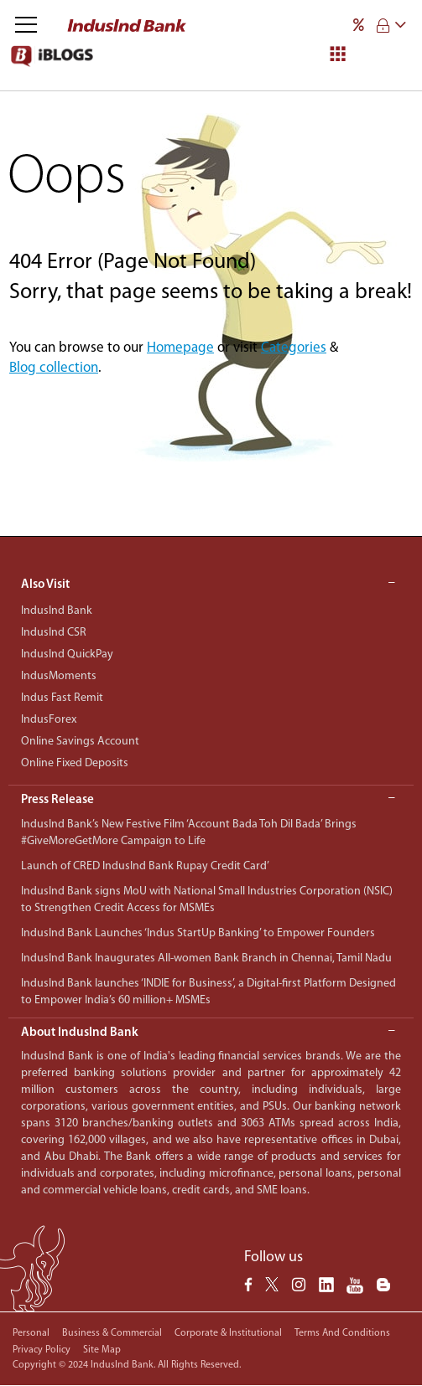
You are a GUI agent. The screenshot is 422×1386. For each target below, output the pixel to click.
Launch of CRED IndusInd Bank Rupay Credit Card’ (145, 866)
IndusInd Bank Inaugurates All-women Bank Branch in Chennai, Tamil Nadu (206, 958)
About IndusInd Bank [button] (208, 1033)
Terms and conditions (342, 1333)
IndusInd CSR (53, 632)
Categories (293, 348)
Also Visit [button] (208, 585)
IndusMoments (58, 676)
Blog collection (53, 368)
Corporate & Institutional (228, 1333)
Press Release (57, 800)
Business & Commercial (112, 1333)
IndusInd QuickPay (67, 654)
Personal (31, 1333)
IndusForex (48, 720)
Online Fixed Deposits (74, 763)
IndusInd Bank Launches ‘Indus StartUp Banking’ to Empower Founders (198, 933)
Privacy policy (41, 1350)
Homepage (180, 348)
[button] (211, 801)
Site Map (102, 1350)
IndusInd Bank (56, 611)
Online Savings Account (80, 741)
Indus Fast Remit (62, 698)
